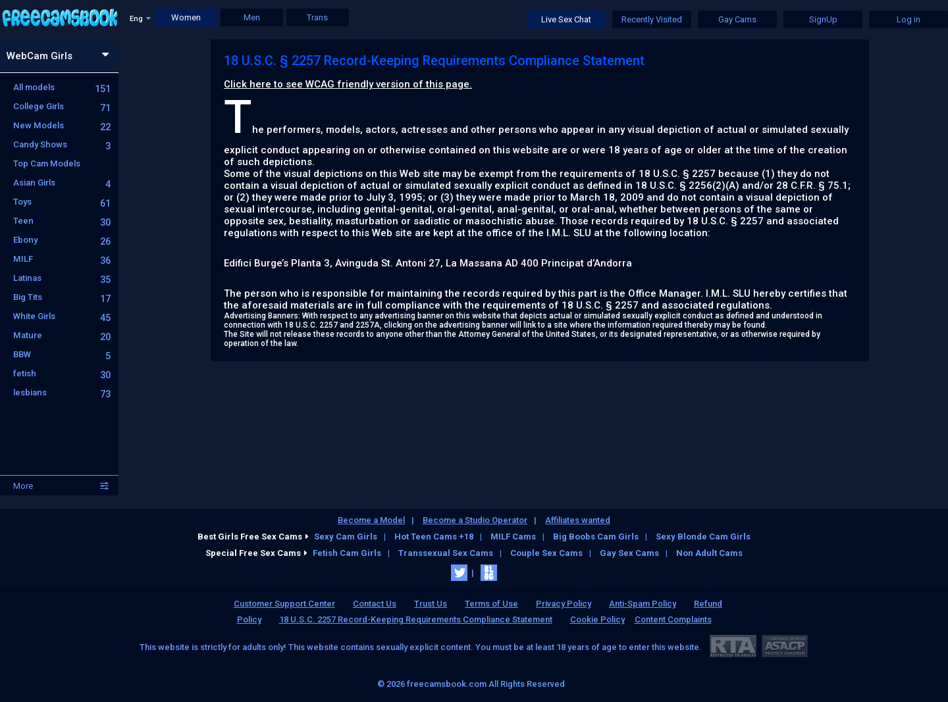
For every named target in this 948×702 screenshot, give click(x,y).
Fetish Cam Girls (347, 553)
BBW (62, 354)
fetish (62, 373)
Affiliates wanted (577, 520)
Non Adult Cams (709, 553)
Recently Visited (651, 19)
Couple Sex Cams (546, 553)
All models (62, 87)
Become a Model (371, 520)
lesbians (62, 392)
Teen (62, 221)
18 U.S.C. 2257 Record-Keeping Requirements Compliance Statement (415, 619)
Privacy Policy (563, 604)
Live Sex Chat (566, 19)
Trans (317, 17)
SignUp (823, 19)
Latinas (62, 278)
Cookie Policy (597, 619)
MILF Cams (513, 536)
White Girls (62, 316)
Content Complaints (673, 619)
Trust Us (430, 604)
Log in (908, 19)
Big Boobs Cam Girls (596, 536)
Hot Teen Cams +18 (433, 536)
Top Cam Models (46, 163)
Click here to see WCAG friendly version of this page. (348, 84)
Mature (62, 335)
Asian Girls (62, 183)
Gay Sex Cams (629, 553)
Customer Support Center (284, 604)
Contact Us (374, 604)
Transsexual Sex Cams (445, 553)
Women (186, 17)
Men (252, 17)
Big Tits (62, 297)
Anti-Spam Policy (642, 604)
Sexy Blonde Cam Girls (703, 536)
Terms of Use (491, 604)
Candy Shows (62, 144)
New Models (62, 125)
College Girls (62, 106)
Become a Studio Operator (475, 520)
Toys (62, 202)
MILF (62, 259)
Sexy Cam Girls (345, 536)
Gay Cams (737, 19)
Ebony (62, 240)
